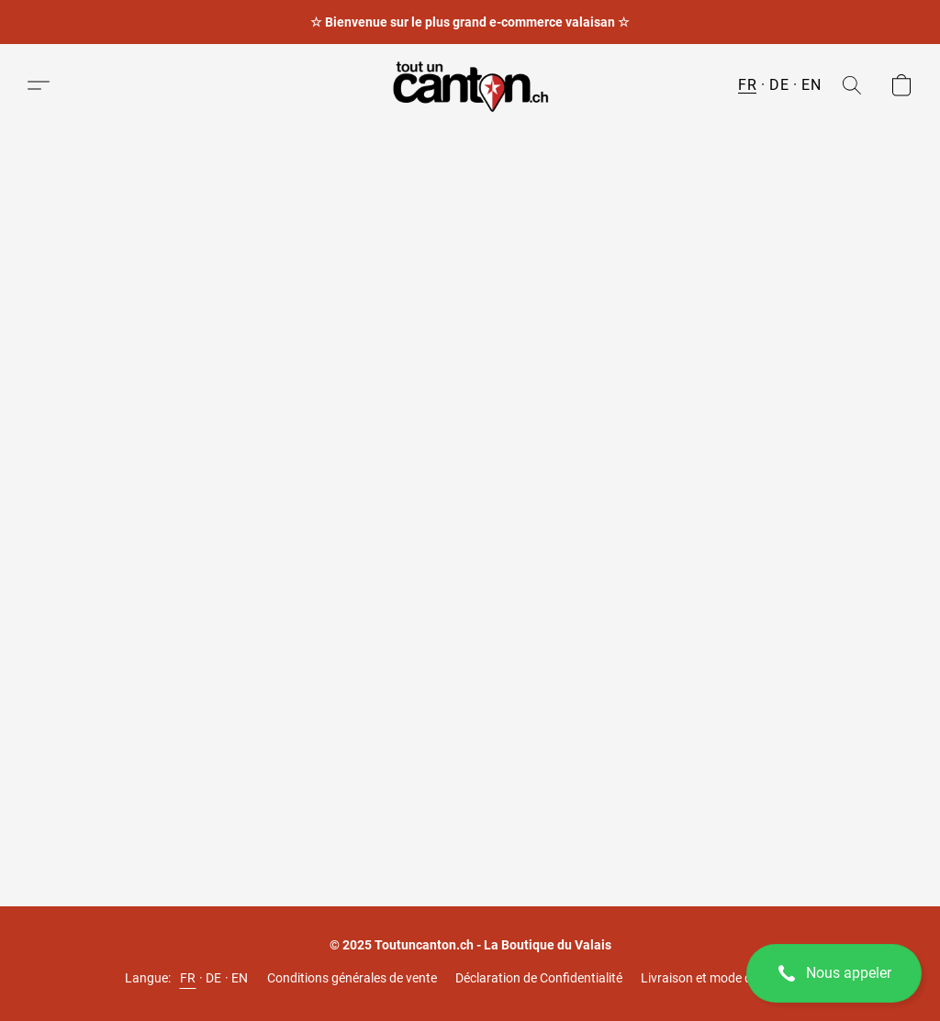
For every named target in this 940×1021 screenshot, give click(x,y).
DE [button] (779, 85)
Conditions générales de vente (352, 978)
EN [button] (811, 85)
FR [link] (188, 978)
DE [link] (214, 978)
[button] (834, 973)
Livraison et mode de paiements (731, 978)
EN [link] (240, 978)
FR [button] (747, 85)
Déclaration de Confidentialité (538, 978)
